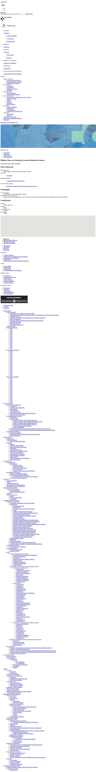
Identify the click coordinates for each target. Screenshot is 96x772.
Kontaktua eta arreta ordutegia (17, 753)
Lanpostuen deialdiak (15, 683)
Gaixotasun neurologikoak (16, 452)
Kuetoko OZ (19, 625)
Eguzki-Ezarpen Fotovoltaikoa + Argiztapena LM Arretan (24, 566)
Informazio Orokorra (12, 695)
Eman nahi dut (13, 464)
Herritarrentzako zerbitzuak (13, 80)
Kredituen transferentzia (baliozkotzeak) (23, 733)
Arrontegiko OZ (20, 633)
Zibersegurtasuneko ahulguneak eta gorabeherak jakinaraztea (25, 434)
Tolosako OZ (19, 618)
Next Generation (11, 646)
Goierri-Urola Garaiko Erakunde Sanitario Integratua (26, 534)
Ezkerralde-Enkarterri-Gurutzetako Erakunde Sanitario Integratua (29, 524)
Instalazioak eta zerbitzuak (16, 704)
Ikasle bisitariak (17, 740)
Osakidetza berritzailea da (13, 489)
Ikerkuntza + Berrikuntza (10, 63)
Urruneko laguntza (8, 282)
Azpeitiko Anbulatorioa (22, 572)
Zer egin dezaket (11, 462)
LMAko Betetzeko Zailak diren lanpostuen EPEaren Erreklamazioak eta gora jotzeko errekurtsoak (34, 315)
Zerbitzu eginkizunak (12, 327)
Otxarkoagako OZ (17, 560)
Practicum (12, 725)
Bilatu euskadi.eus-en (6, 14)
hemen (51, 197)
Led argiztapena (17, 583)
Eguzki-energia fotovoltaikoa (20, 567)
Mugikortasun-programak (16, 736)
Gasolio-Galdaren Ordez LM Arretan (19, 553)
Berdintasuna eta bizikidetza (17, 716)
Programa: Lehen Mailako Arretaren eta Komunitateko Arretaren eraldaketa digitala (31, 647)
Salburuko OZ (19, 612)
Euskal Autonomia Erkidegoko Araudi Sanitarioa (19, 691)
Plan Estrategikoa (17, 712)
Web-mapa (6, 289)
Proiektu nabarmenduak (16, 497)
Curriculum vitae (11, 326)
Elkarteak (9, 442)
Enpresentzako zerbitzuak (13, 83)
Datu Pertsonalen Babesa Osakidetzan (19, 475)
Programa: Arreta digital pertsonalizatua (20, 649)
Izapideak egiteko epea (15, 754)
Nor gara (15, 660)
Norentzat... (7, 52)
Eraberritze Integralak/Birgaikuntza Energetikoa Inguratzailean (25, 639)
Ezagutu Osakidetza (12, 36)
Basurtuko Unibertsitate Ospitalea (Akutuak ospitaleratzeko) (22, 186)
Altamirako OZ (20, 587)
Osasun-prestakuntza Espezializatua (13, 73)
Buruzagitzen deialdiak (12, 376)
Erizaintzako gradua (12, 719)
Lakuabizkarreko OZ (21, 605)
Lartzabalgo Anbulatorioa (19, 556)
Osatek (14, 510)
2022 (11, 334)
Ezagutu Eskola (14, 698)
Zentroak (9, 493)
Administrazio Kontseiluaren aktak (18, 678)
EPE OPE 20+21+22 (15, 316)
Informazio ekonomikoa (13, 545)
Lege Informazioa (8, 293)
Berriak (7, 239)
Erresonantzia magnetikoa (13, 674)
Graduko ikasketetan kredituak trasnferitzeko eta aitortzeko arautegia (27, 730)
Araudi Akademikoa (15, 729)
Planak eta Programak (15, 541)
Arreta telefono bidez (15, 412)
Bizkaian (9, 101)
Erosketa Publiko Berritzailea (17, 492)
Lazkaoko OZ (19, 607)
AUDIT (15, 713)
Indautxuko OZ (20, 601)
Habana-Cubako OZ (21, 598)
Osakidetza (6, 33)
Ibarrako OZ (19, 600)
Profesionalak (10, 55)
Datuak (12, 496)
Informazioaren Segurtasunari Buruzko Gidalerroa (16, 261)
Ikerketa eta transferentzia (13, 743)
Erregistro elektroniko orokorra (17, 414)
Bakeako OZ (19, 626)
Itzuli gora (6, 308)
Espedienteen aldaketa (15, 433)
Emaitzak (15, 715)
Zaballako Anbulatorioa (22, 636)
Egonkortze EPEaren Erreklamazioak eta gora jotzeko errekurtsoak (26, 320)
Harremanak (7, 288)
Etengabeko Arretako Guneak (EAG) (16, 486)
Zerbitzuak (6, 154)
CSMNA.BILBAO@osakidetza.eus (16, 181)
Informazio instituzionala (13, 501)
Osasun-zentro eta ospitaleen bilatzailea (10, 163)
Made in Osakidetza (10, 243)
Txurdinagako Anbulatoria (22, 635)
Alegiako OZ (19, 586)
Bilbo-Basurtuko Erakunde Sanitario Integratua (25, 523)
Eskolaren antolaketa (18, 702)
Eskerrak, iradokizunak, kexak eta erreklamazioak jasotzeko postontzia (27, 757)
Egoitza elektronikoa (9, 292)
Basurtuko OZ (19, 574)
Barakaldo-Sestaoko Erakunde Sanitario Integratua (25, 520)
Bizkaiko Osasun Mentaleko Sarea (9, 122)
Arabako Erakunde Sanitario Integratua (23, 511)
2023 (11, 333)
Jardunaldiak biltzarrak (12, 483)
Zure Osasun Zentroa (9, 655)
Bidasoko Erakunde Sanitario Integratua (23, 528)
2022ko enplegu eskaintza (16, 684)
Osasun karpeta (7, 278)
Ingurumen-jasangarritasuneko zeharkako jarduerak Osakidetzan (26, 544)
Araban (8, 100)
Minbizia (12, 444)
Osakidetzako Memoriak (16, 549)
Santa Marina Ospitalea (19, 518)
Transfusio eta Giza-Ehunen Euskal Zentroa (24, 471)
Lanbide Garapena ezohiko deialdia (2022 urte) (25, 424)
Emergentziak (16, 507)
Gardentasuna (7, 68)
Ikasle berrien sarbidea (12, 718)
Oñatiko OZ (19, 611)
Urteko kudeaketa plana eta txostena (22, 711)
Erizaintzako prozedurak (16, 764)
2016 (11, 343)
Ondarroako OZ (20, 610)
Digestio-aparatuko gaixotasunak (18, 447)
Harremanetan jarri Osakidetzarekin (16, 485)
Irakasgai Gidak (14, 723)
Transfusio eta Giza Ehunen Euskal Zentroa (24, 508)
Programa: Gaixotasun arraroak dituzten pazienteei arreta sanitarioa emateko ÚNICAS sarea (33, 650)
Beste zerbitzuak (11, 104)
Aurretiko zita (7, 275)
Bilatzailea (6, 47)
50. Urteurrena (13, 760)
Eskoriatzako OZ (20, 596)
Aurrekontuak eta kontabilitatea (18, 546)
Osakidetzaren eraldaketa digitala (12, 765)
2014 (11, 346)
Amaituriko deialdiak (18, 427)
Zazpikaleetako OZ (21, 594)
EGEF (8, 552)
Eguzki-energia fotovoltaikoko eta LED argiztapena (26, 622)
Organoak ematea (17, 465)
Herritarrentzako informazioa (20, 664)
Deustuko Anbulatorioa (22, 577)
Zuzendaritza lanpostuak (13, 350)
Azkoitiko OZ (19, 591)
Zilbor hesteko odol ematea (20, 468)
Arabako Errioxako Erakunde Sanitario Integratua (25, 513)
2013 (11, 347)
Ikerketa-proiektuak (10, 241)
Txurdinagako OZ (20, 619)
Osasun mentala (14, 457)
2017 (11, 341)
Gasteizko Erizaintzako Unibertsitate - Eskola (24, 515)
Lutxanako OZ (19, 629)
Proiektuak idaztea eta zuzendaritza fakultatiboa (25, 555)
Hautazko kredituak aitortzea (20, 732)
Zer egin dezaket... (11, 93)
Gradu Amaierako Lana (16, 726)
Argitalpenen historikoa (13, 768)
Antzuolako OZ (20, 584)
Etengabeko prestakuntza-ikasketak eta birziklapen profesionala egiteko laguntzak (30, 428)
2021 (11, 336)
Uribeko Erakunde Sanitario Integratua (22, 525)
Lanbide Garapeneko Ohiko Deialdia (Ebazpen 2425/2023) (27, 421)
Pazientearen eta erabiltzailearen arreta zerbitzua (19, 97)
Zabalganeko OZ (20, 621)
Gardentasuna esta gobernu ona (14, 676)
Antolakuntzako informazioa (14, 692)
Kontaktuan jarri (11, 41)
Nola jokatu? (16, 666)
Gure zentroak (7, 155)
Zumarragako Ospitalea (19, 643)
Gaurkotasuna (10, 38)
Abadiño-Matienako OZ (22, 608)
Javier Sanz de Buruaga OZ (23, 603)
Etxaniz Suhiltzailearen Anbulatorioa (25, 593)
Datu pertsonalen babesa (13, 688)
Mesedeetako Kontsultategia (23, 604)
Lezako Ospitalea (17, 565)
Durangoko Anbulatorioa (22, 579)
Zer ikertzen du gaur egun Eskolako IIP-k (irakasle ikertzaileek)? (26, 744)
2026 (11, 329)
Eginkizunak (13, 539)
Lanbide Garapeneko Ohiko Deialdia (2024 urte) (25, 420)
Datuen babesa (7, 259)
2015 (11, 344)
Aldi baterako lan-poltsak (16, 685)
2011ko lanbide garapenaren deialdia (22, 426)
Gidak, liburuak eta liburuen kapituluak (19, 749)
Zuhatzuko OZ (19, 638)
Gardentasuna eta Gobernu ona (11, 258)
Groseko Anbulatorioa (18, 642)
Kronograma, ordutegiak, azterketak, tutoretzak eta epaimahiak (25, 728)
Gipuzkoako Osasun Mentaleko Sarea (22, 537)
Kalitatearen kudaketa (15, 705)
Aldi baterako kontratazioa (16, 324)
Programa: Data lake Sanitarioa (17, 653)
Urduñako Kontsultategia (19, 562)
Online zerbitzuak (8, 280)
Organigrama (16, 701)
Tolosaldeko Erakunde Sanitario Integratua (23, 535)
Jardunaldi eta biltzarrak (11, 240)
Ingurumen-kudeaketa (18, 709)
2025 (11, 330)
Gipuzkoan (9, 103)
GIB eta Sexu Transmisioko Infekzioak (19, 458)
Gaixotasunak (10, 87)
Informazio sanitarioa (12, 548)
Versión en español (8, 305)
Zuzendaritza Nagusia (18, 506)
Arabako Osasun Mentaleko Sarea (21, 514)
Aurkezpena (10, 86)
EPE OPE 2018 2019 (15, 323)
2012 (11, 348)
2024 (11, 332)
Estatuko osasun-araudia (13, 690)
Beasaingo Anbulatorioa (22, 576)
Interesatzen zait (8, 461)
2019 (11, 339)
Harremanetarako (8, 157)
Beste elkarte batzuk (15, 459)
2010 (11, 374)
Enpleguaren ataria (11, 681)
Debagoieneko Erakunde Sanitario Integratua (24, 531)
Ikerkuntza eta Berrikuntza (10, 487)
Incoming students (17, 742)
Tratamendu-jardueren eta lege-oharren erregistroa (25, 476)
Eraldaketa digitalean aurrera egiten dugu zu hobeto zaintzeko (22, 767)
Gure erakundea (20, 662)
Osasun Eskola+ (14, 770)
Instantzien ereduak (15, 756)
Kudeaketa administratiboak (14, 751)
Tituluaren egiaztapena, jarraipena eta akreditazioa (25, 722)
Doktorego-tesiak (14, 750)
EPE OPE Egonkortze (15, 319)
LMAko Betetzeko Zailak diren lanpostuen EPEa (22, 313)
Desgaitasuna (13, 448)
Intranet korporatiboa (9, 281)
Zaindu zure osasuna (12, 89)
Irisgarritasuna (7, 290)
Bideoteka (9, 90)
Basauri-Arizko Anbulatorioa (23, 573)
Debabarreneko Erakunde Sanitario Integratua (24, 530)
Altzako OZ (16, 640)
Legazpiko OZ (19, 628)
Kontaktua (3, 12)
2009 (11, 375)
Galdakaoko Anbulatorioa (19, 563)
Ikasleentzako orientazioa (16, 735)
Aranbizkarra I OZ (20, 589)
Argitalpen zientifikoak (15, 747)
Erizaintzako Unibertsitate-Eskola (12, 694)
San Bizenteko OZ (20, 615)
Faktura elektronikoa (15, 435)
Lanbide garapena (14, 419)
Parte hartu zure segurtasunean (17, 441)
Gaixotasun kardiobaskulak (17, 445)
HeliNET (15, 667)
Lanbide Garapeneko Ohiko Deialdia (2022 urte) (25, 423)
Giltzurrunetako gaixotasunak (17, 454)
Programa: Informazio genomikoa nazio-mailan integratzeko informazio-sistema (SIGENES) (33, 652)
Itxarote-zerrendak (14, 551)
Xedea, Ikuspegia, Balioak (19, 708)
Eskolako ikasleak (17, 737)
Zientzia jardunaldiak (15, 761)
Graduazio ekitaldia (15, 763)
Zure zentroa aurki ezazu (10, 277)
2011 (11, 372)
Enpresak (9, 57)
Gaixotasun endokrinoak (16, 449)
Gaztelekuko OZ (20, 597)
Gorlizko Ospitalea (17, 517)
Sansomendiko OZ (20, 614)
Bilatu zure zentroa (11, 98)
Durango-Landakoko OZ (22, 624)
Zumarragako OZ (20, 581)
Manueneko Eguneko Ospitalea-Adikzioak (23, 559)
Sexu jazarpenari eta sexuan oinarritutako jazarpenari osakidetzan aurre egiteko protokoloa (32, 430)
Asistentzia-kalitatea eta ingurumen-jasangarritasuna (23, 542)
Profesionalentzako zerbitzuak (14, 82)
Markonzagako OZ (21, 631)
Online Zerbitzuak (8, 403)
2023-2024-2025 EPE (15, 322)
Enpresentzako (7, 269)
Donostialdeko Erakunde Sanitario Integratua (24, 532)
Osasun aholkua (14, 410)
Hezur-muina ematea (18, 466)
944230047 (9, 175)
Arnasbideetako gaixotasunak (17, 455)
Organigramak (13, 504)
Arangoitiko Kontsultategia (23, 570)
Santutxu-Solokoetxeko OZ (23, 617)
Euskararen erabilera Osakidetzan (18, 478)
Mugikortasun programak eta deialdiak (25, 739)
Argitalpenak (13, 499)
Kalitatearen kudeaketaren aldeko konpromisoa (24, 706)
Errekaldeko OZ (20, 632)
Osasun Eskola (7, 266)
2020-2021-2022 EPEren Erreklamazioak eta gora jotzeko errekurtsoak (27, 317)
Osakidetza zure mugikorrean (17, 407)
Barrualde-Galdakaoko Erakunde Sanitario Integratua (26, 521)
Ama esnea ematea (17, 469)
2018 (11, 340)
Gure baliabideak (20, 663)
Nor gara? (9, 670)
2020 (11, 337)
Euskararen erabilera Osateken (14, 687)
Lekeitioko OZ (16, 558)
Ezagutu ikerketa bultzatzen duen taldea (20, 746)
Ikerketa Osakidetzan (12, 494)
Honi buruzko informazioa (13, 94)
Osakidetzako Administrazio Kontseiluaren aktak (22, 503)
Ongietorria (13, 697)
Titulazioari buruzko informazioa (18, 721)
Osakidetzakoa (13, 417)
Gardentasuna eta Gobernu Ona (14, 111)
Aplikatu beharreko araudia (17, 538)
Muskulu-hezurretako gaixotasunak (18, 451)
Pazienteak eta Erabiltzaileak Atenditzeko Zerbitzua (23, 413)
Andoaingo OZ (20, 569)
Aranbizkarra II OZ (21, 590)
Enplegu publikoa (11, 312)
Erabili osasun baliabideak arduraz (18, 473)
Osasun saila (4, 2)
